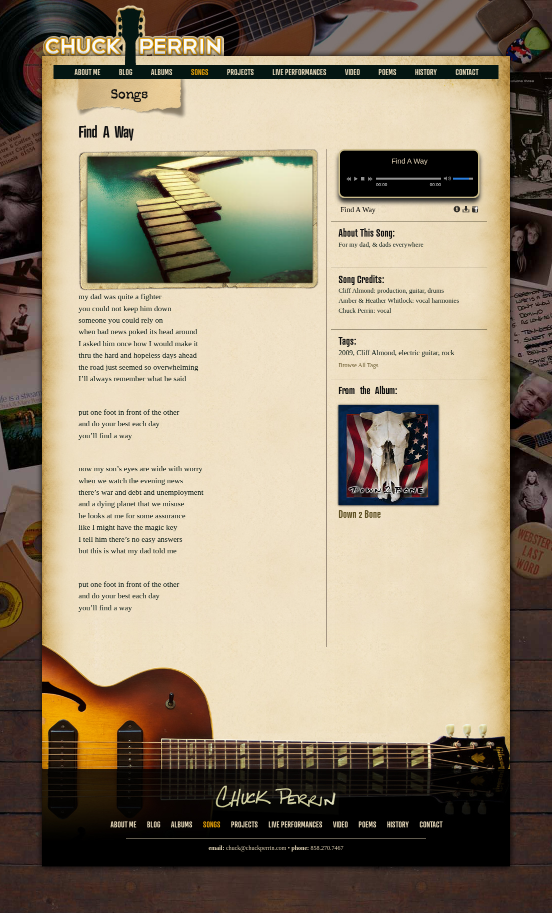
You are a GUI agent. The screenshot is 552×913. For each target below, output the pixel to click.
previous (349, 179)
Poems (387, 72)
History (426, 72)
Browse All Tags (358, 365)
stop (363, 179)
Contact (467, 72)
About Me (87, 72)
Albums (161, 72)
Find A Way (358, 210)
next (370, 179)
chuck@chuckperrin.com (256, 847)
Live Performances (299, 72)
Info (457, 209)
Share (475, 209)
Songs (199, 72)
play (355, 178)
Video (352, 72)
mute (447, 178)
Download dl (466, 209)
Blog (125, 72)
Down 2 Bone (359, 513)
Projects (240, 72)
